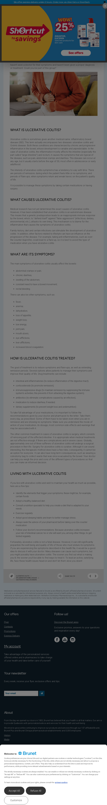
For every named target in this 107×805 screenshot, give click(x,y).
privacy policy (61, 782)
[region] (53, 775)
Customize (16, 800)
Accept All (14, 790)
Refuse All (35, 790)
